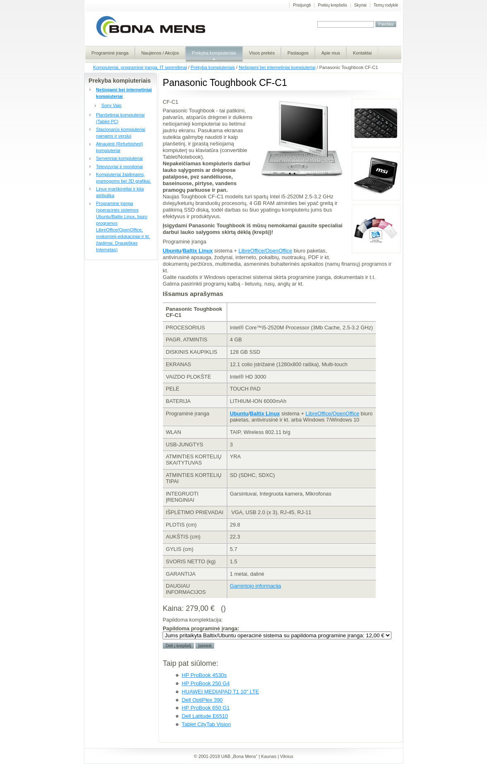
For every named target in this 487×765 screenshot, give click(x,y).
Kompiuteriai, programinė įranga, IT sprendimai (140, 67)
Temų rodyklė (386, 5)
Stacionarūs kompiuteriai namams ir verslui (120, 132)
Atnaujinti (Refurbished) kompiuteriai (119, 147)
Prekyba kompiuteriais (213, 67)
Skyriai (360, 5)
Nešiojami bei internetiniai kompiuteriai (277, 67)
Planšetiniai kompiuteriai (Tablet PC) (120, 118)
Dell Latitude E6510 (205, 716)
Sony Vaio (111, 105)
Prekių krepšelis (332, 5)
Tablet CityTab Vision (206, 724)
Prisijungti (302, 5)
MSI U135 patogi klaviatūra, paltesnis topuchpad (376, 176)
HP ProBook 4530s (204, 675)
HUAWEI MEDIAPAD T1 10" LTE (220, 692)
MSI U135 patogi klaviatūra (376, 123)
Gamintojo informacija (255, 586)
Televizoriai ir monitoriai (119, 166)
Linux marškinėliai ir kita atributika (120, 192)
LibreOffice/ (251, 251)
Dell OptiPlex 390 (202, 700)
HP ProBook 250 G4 (206, 683)
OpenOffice (279, 251)
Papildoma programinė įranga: (201, 628)
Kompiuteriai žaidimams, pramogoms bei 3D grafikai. (123, 178)
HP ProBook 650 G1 (206, 708)
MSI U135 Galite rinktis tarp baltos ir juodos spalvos (376, 229)
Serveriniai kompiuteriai (119, 158)
